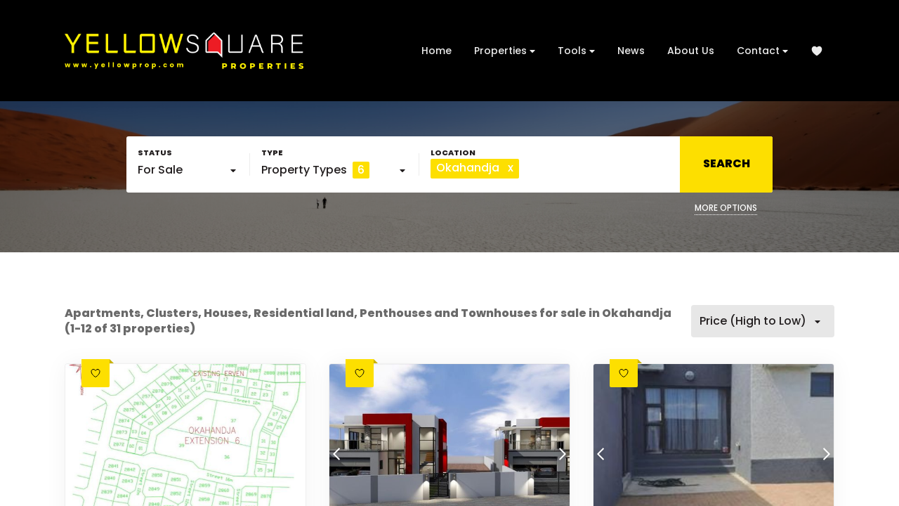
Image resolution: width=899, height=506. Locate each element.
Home (436, 51)
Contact (762, 51)
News (631, 51)
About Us (690, 51)
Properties (504, 51)
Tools (576, 51)
